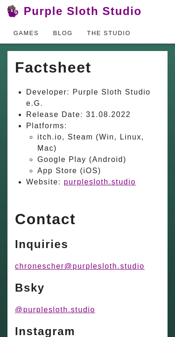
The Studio (109, 33)
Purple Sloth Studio (74, 11)
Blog (63, 33)
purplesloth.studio (100, 182)
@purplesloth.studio (55, 310)
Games (26, 33)
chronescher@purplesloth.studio (80, 266)
